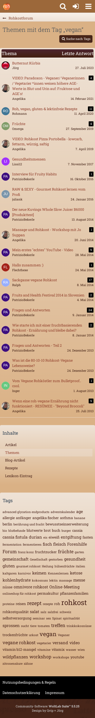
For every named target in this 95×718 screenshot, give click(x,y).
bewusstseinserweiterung (67, 524)
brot (47, 530)
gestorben (56, 559)
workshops (61, 657)
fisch (47, 544)
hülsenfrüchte (64, 566)
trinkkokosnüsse (79, 626)
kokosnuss (40, 580)
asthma (66, 517)
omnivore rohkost (31, 586)
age (79, 511)
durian (35, 537)
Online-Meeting (64, 586)
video (74, 642)
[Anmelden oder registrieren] (76, 6)
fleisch (59, 544)
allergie (9, 517)
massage (65, 580)
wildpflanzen (15, 656)
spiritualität (71, 618)
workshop (40, 657)
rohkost (74, 602)
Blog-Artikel (15, 460)
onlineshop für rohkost (19, 593)
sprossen (11, 625)
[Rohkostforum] (6, 6)
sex (48, 618)
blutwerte (35, 530)
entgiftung (71, 537)
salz (43, 612)
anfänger (23, 517)
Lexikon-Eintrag (18, 475)
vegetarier (44, 643)
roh (57, 603)
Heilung (47, 566)
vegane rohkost (19, 642)
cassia (77, 530)
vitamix (58, 649)
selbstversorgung (17, 618)
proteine (8, 604)
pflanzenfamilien (74, 593)
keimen (39, 572)
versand (60, 642)
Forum (10, 551)
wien (81, 649)
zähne (28, 663)
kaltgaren (10, 573)
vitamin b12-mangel (19, 649)
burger (66, 530)
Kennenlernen (58, 573)
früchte (65, 551)
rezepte (48, 604)
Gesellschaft (38, 559)
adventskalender (63, 512)
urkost (33, 635)
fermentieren (32, 544)
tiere (33, 626)
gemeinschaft (16, 559)
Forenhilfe (77, 544)
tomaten (44, 626)
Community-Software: (47, 706)
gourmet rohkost (28, 566)
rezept (34, 603)
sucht (25, 626)
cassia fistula (15, 537)
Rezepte (11, 468)
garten (79, 552)
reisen (21, 603)
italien (80, 566)
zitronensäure (13, 663)
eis (45, 537)
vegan (48, 634)
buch (56, 530)
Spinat (57, 618)
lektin (53, 580)
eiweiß (54, 537)
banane (79, 518)
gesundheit (75, 559)
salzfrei (53, 612)
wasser (71, 649)
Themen (12, 452)
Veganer (64, 635)
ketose (76, 572)
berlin (7, 524)
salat (34, 611)
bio (5, 530)
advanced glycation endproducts (26, 512)
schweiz (65, 612)
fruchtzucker (46, 551)
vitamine (43, 649)
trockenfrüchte (15, 634)
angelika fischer (45, 517)
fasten (88, 537)
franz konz (26, 552)
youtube (77, 657)
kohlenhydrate (17, 580)
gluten (9, 565)
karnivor (24, 573)
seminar (39, 618)
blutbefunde (16, 530)
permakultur (48, 593)
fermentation (12, 544)
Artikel (10, 444)
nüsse (7, 587)
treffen (58, 625)
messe (79, 580)
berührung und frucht (28, 524)
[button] (88, 6)
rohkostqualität (16, 611)
